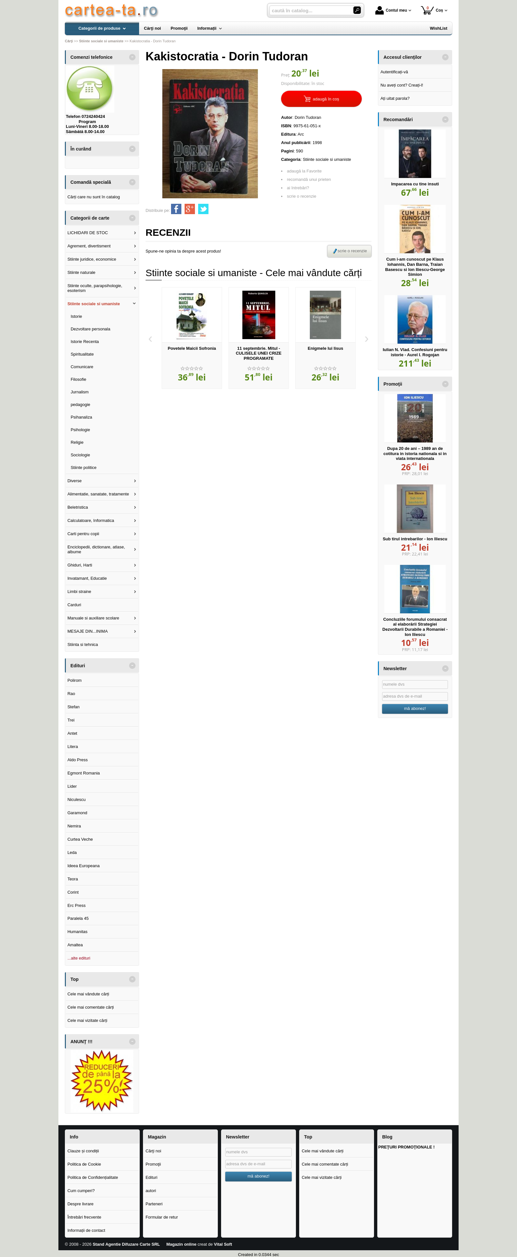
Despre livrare (80, 1203)
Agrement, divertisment (89, 246)
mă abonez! (415, 708)
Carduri (74, 604)
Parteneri (154, 1203)
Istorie (76, 316)
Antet (72, 733)
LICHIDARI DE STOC (87, 232)
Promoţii (153, 1164)
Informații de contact (86, 1230)
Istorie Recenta (85, 341)
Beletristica (77, 507)
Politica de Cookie (84, 1164)
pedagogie (80, 404)
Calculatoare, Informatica (90, 520)
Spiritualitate (82, 354)
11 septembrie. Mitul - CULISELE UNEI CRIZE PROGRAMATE (259, 353)
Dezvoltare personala (90, 329)
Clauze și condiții (83, 1150)
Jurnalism (80, 392)
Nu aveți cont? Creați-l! (401, 85)
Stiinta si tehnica (82, 644)
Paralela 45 (78, 918)
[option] (192, 338)
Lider (72, 786)
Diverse (74, 480)
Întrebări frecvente (84, 1217)
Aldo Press (77, 759)
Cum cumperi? (81, 1190)
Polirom (74, 680)
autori (151, 1190)
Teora (72, 879)
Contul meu (391, 10)
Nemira (74, 826)
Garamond (77, 812)
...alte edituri (78, 958)
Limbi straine (79, 591)
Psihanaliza (81, 417)
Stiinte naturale (81, 272)
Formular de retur (162, 1217)
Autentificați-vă (394, 71)
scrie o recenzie (301, 196)
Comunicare (82, 366)
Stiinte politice (83, 467)
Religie (77, 442)
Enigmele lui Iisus (325, 348)
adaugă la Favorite (304, 171)
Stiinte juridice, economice (91, 259)
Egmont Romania (83, 773)
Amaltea (75, 944)
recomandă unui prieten (309, 179)
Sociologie (80, 454)
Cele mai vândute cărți (88, 994)
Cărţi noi (153, 1150)
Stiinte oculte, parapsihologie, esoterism (94, 288)
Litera (72, 746)
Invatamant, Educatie (87, 578)
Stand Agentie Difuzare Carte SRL (126, 1244)
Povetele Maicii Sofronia (192, 348)
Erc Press (76, 905)
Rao (71, 693)
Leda (72, 852)
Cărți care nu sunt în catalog (93, 196)
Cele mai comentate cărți (90, 1007)
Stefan (73, 706)
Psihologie (80, 429)
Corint (73, 892)
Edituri (151, 1177)
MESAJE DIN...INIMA (87, 631)
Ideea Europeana (83, 865)
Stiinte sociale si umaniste (93, 303)
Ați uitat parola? (395, 98)
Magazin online (181, 1244)
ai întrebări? (298, 187)
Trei (71, 720)
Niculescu (76, 799)
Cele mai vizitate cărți (87, 1020)
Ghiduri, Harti (79, 565)
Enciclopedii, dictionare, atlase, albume (96, 550)
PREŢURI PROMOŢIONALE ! (406, 1147)
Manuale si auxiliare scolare (93, 618)
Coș (432, 10)
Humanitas (77, 931)
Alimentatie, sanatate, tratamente (98, 494)
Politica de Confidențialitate (92, 1177)
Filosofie (78, 379)
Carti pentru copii (83, 533)
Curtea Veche (80, 839)
